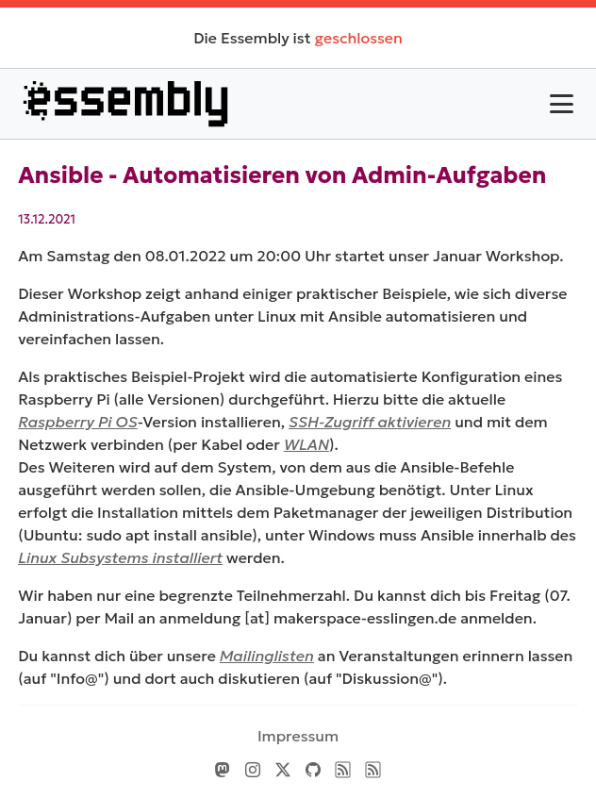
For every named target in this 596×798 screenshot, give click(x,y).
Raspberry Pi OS (78, 421)
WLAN (306, 444)
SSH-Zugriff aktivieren (370, 421)
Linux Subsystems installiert (120, 557)
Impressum (298, 735)
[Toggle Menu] (561, 103)
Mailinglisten (267, 655)
